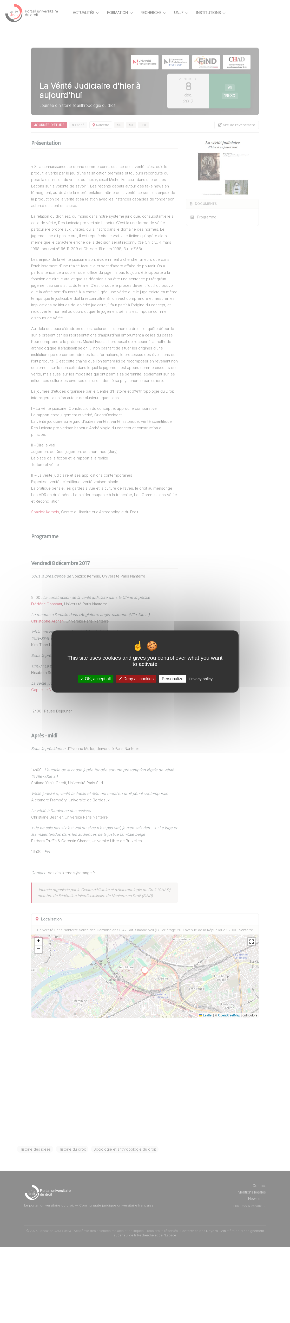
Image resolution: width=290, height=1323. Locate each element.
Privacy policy (201, 679)
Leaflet (205, 1091)
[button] (57, 1017)
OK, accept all (95, 679)
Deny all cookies (136, 679)
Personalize (172, 679)
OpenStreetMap (229, 1091)
